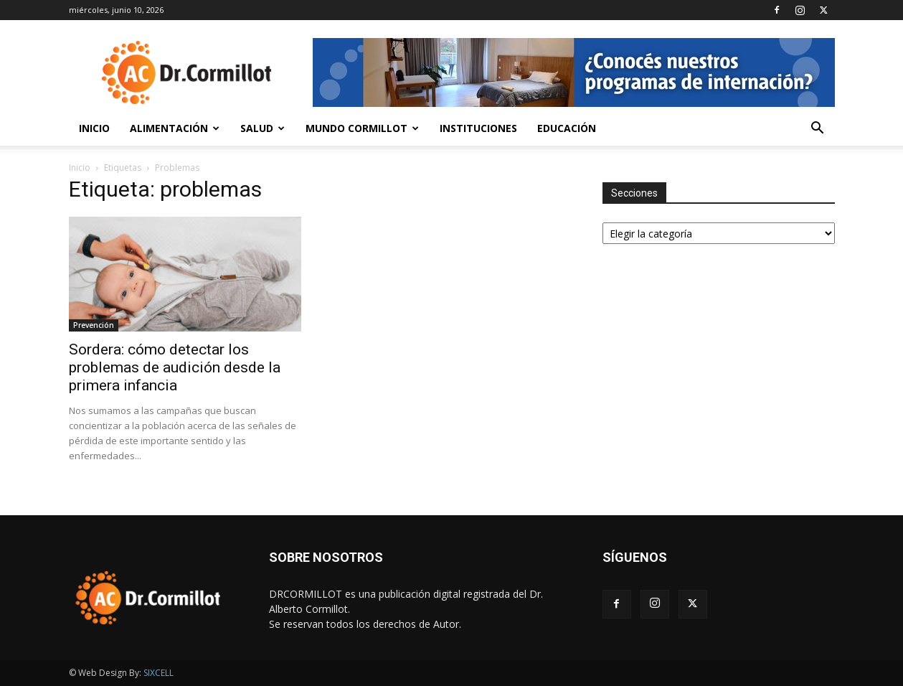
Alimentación (174, 128)
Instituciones (478, 128)
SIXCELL (158, 673)
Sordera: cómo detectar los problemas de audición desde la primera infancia (174, 367)
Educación (566, 128)
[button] (817, 129)
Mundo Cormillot (362, 128)
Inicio (94, 128)
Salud (262, 128)
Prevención (93, 325)
